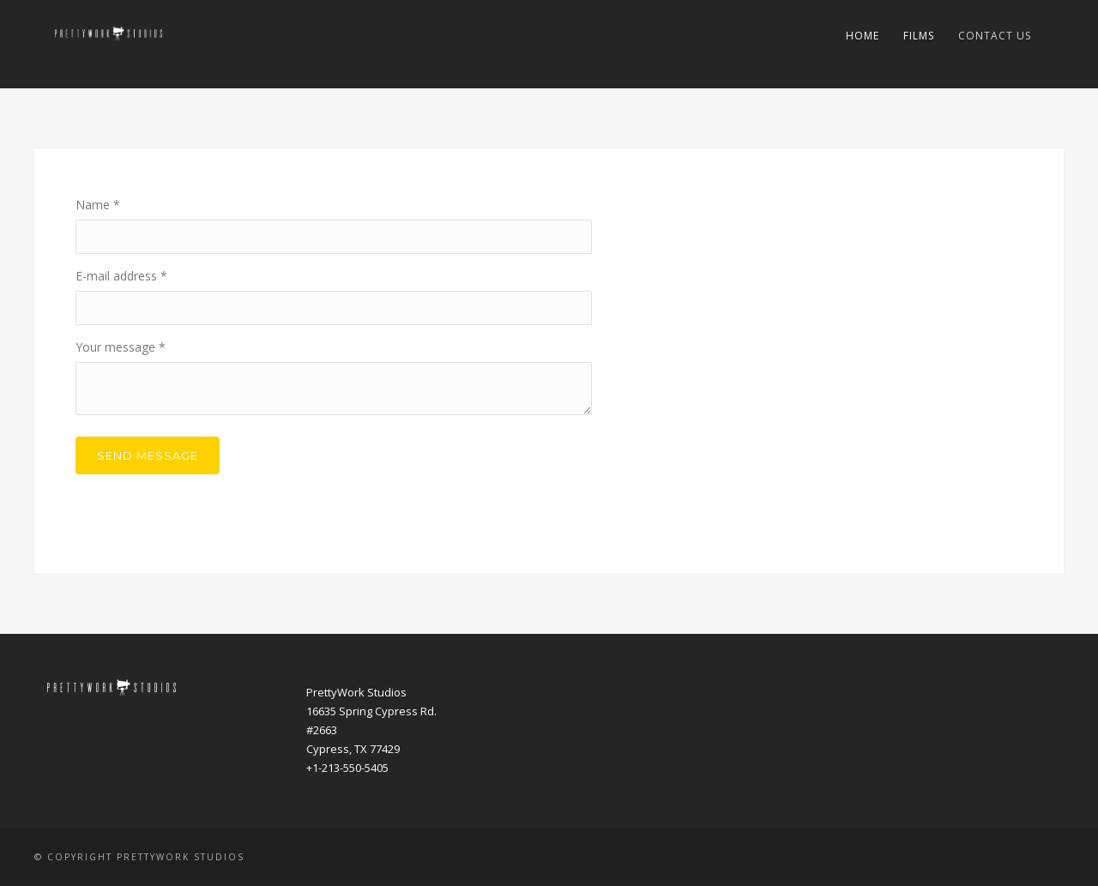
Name (97, 204)
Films (918, 35)
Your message (120, 347)
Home (862, 35)
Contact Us (994, 35)
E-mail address (121, 276)
